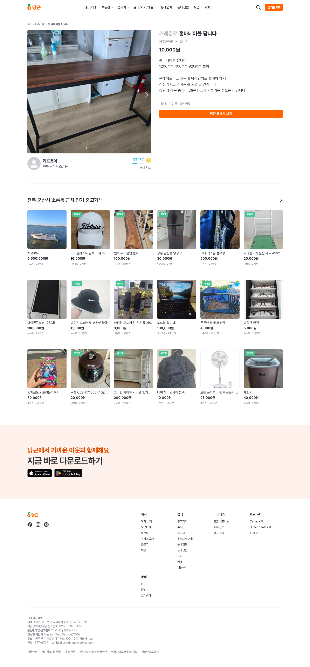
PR (143, 589)
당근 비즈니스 (221, 521)
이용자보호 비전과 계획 (124, 651)
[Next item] (146, 95)
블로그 (145, 544)
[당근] (34, 7)
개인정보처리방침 (51, 651)
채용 (143, 550)
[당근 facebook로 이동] (29, 524)
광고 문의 (219, 533)
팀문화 (145, 533)
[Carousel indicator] (86, 147)
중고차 (122, 7)
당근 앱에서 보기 (221, 114)
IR (142, 584)
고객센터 (146, 595)
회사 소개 (146, 521)
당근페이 (146, 527)
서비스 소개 (147, 538)
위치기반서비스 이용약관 (93, 651)
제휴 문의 (219, 527)
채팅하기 (182, 567)
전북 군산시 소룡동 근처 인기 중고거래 (155, 200)
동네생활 (183, 7)
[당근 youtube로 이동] (46, 524)
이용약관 (32, 651)
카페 (207, 7)
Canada (256, 521)
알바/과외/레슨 (143, 7)
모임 (197, 7)
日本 (254, 533)
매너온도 (145, 168)
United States (260, 527)
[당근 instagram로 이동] (38, 524)
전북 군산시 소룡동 (55, 166)
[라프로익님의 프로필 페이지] (34, 163)
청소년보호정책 (150, 651)
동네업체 (166, 7)
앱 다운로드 (273, 7)
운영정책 (70, 651)
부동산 (106, 7)
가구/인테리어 (168, 42)
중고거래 (91, 7)
